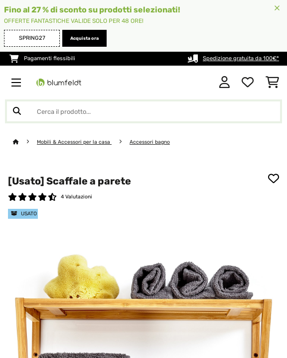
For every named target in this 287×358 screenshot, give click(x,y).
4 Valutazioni (76, 196)
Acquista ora (84, 38)
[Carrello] (272, 82)
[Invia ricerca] (17, 111)
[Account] (224, 83)
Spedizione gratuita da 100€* (241, 58)
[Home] (25, 142)
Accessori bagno (150, 142)
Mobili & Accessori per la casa (74, 142)
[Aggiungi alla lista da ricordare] (273, 178)
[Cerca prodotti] (143, 111)
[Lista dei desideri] (248, 82)
